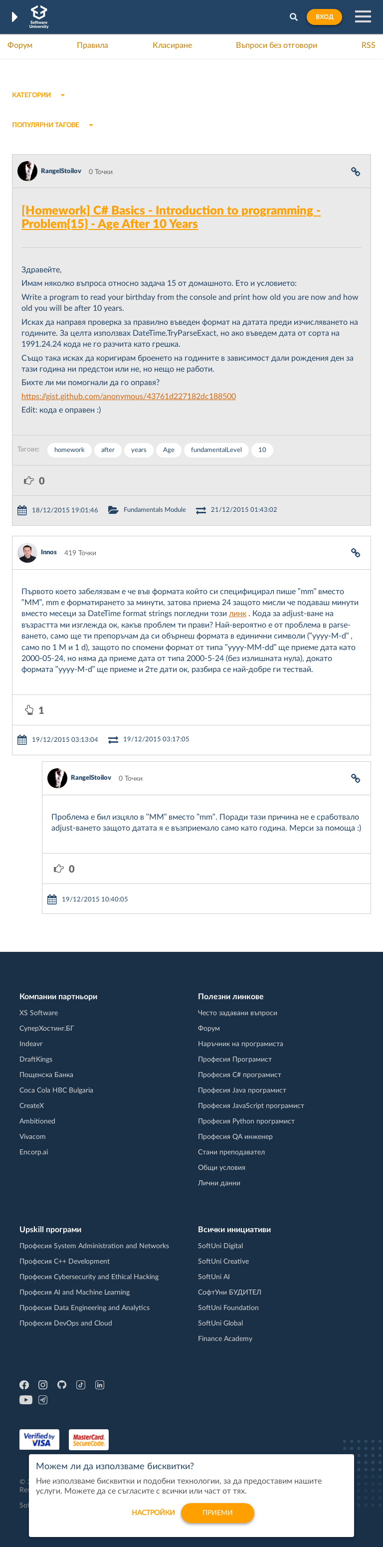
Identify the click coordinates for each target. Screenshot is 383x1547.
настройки (153, 1519)
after (108, 450)
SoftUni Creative (223, 1261)
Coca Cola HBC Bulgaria (56, 1090)
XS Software (38, 1013)
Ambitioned (37, 1121)
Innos (49, 552)
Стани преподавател (231, 1152)
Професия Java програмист (242, 1090)
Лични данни (219, 1183)
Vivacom (32, 1136)
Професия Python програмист (246, 1121)
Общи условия (221, 1167)
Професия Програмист (235, 1059)
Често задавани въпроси (237, 1013)
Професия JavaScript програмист (251, 1106)
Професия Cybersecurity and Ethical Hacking (89, 1277)
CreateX (31, 1106)
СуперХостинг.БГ (46, 1028)
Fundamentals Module (155, 510)
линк (237, 614)
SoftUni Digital (220, 1246)
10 (262, 450)
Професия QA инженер (235, 1136)
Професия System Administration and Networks (94, 1246)
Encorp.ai (33, 1152)
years (139, 450)
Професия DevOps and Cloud (65, 1323)
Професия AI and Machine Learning (74, 1292)
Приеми (217, 1519)
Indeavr (30, 1044)
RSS (369, 45)
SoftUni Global (220, 1323)
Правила (92, 45)
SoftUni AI (214, 1277)
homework (69, 450)
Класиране (172, 45)
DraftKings (35, 1059)
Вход (324, 17)
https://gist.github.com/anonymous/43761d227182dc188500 (128, 397)
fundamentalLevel (216, 450)
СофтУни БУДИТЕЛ (229, 1292)
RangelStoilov (61, 171)
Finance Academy (225, 1338)
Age (169, 450)
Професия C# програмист (239, 1075)
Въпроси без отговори (276, 45)
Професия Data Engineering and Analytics (84, 1308)
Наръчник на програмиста (240, 1044)
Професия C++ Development (64, 1261)
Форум (19, 45)
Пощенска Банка (46, 1075)
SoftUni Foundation (228, 1308)
